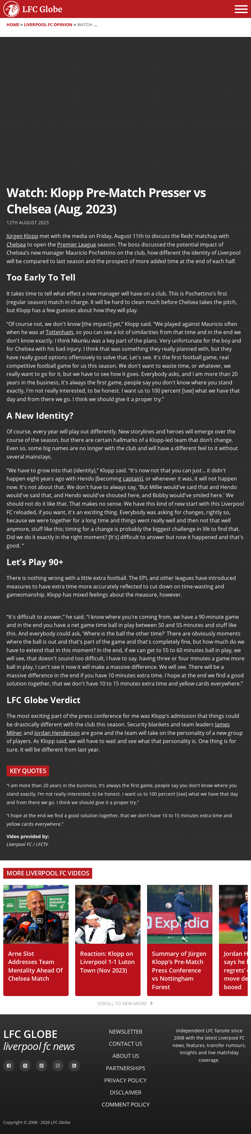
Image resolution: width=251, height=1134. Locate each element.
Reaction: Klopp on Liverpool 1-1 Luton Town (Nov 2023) (107, 961)
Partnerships (125, 1068)
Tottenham (59, 332)
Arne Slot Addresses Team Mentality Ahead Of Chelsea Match (35, 966)
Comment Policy (126, 1104)
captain (132, 478)
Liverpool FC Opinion (48, 24)
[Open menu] (241, 9)
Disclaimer (126, 1092)
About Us (125, 1055)
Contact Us (125, 1043)
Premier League (76, 244)
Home (13, 24)
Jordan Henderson (57, 732)
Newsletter (125, 1031)
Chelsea (16, 244)
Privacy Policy (125, 1080)
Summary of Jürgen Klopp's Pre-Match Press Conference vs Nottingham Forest (179, 970)
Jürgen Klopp (22, 236)
